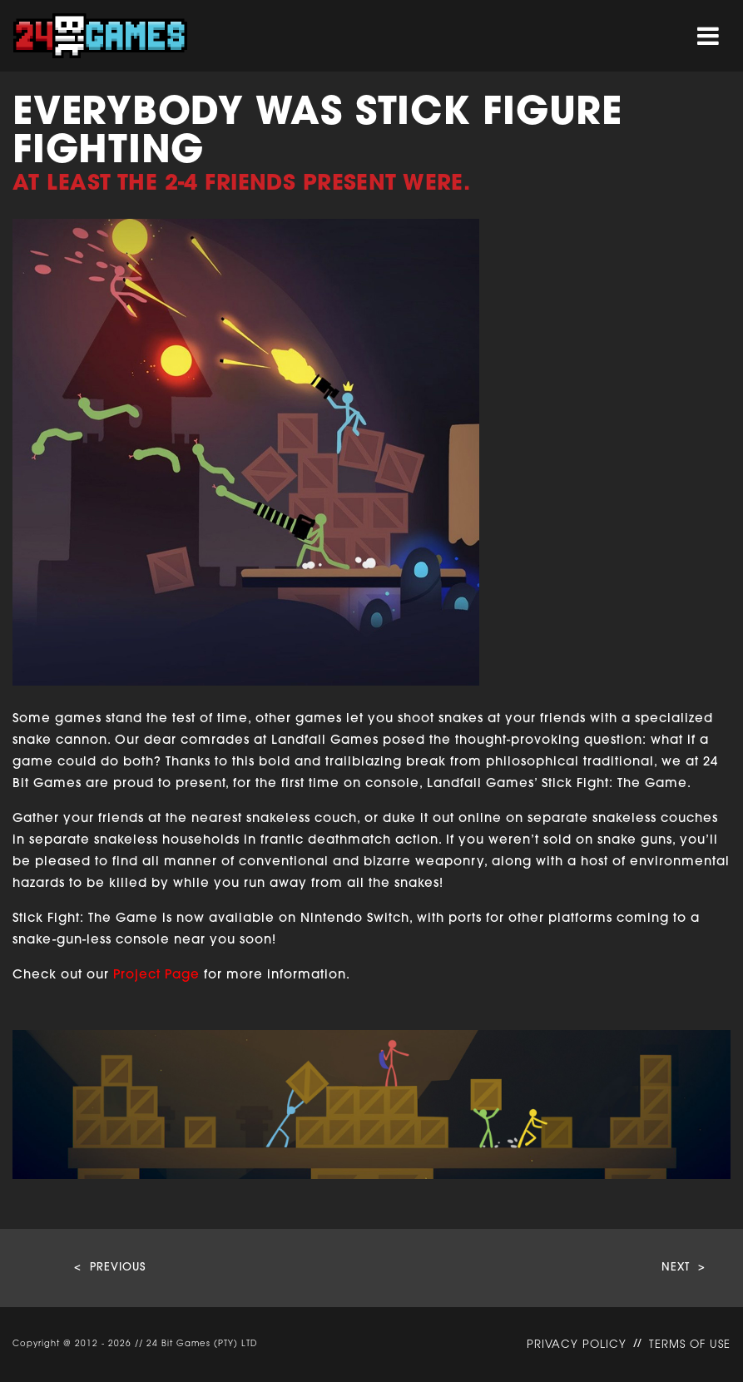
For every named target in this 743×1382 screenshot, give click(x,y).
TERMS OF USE (690, 1345)
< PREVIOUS (110, 1267)
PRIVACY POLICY (577, 1345)
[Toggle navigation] (708, 36)
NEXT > (683, 1267)
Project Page (156, 975)
